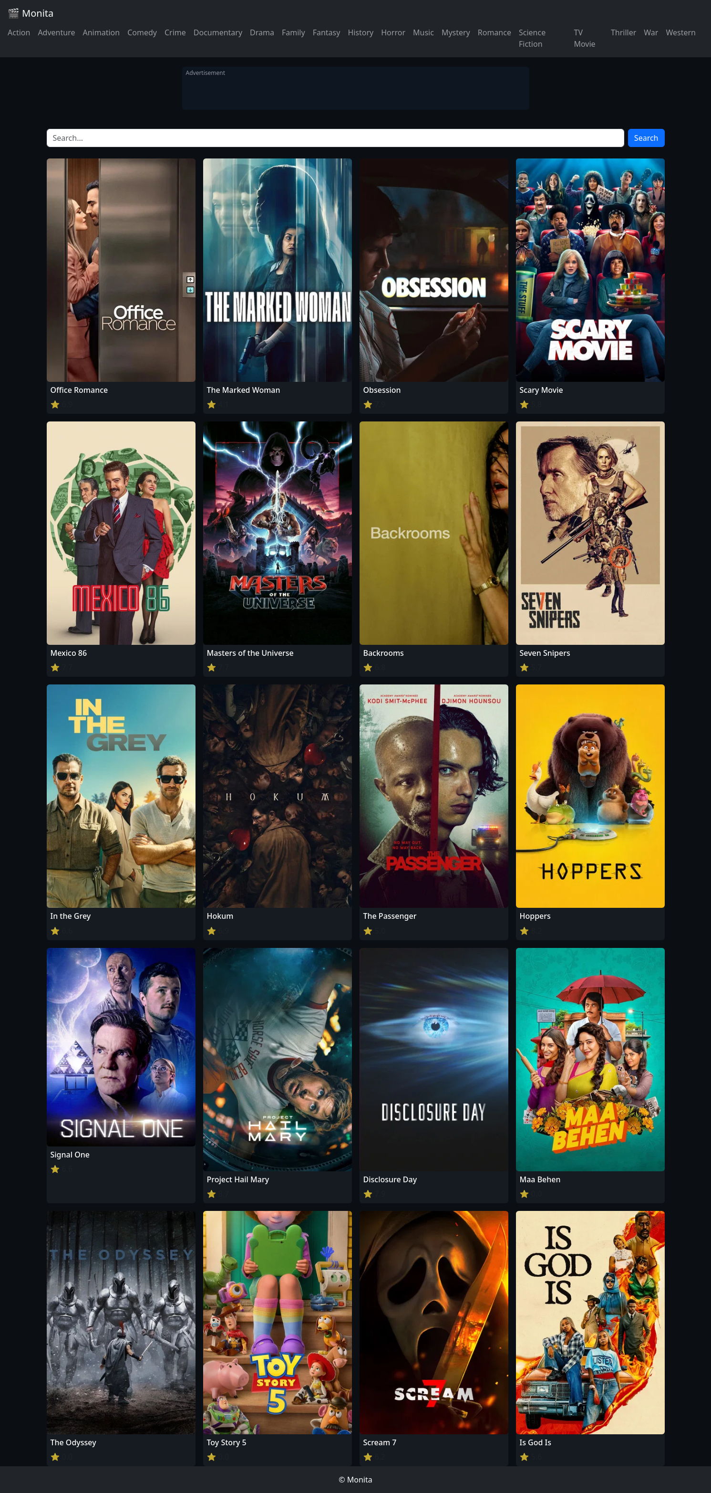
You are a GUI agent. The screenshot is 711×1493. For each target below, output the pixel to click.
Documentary (218, 32)
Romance (494, 32)
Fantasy (326, 32)
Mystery (456, 32)
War (651, 32)
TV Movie (584, 38)
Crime (175, 32)
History (360, 32)
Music (423, 32)
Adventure (56, 32)
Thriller (623, 32)
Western (681, 32)
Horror (393, 32)
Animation (101, 32)
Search (646, 138)
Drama (262, 32)
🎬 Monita (30, 13)
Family (293, 32)
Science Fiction (532, 38)
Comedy (142, 32)
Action (19, 32)
